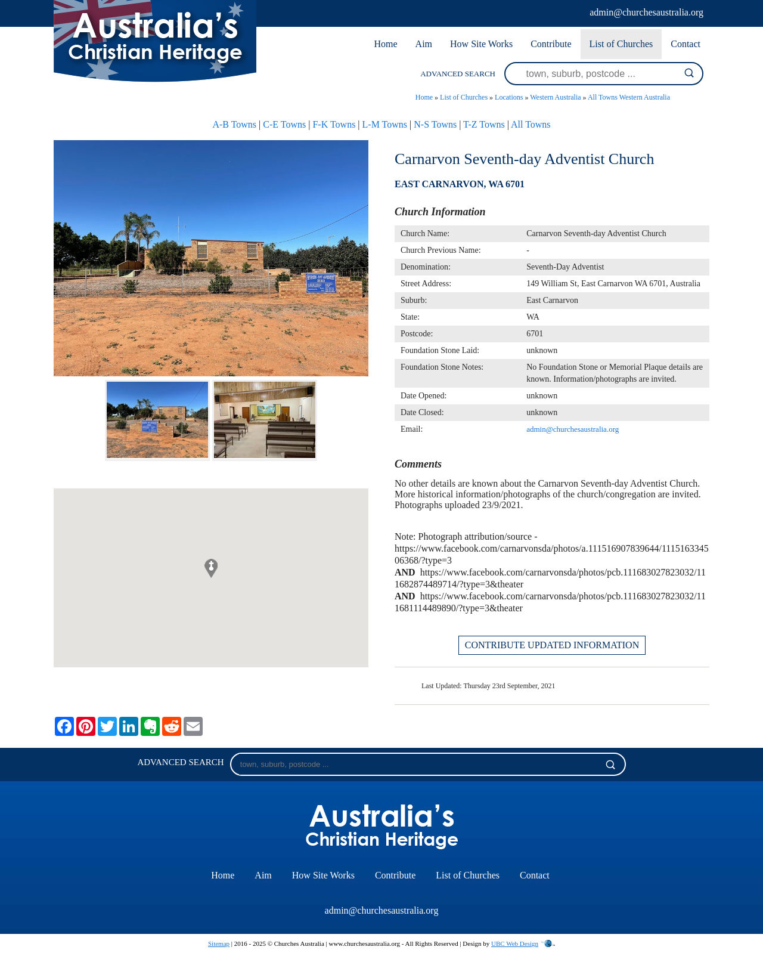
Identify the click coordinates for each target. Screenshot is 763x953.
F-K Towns (333, 124)
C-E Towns (284, 124)
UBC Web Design (514, 943)
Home (385, 44)
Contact (685, 44)
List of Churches (621, 44)
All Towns (531, 124)
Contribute (551, 44)
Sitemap (218, 943)
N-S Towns (435, 124)
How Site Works (481, 44)
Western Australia (555, 97)
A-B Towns (234, 124)
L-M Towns (384, 124)
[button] (211, 568)
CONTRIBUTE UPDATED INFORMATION (552, 645)
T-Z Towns (484, 124)
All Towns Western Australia (629, 97)
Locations (509, 97)
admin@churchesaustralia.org (646, 12)
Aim (423, 44)
